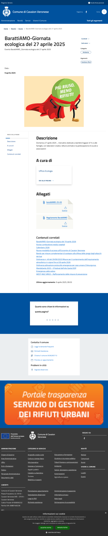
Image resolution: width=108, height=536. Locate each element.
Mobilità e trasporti (35, 479)
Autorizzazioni (59, 473)
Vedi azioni (86, 43)
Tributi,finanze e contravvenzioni (66, 462)
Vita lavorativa (33, 462)
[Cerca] (104, 11)
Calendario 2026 (42, 247)
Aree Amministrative (8, 458)
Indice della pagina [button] (13, 135)
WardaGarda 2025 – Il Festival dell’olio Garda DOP (56, 268)
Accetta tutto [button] (46, 528)
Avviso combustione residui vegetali (50, 244)
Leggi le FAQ (32, 498)
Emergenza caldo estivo (45, 271)
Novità (13, 28)
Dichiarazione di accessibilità (64, 502)
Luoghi (83, 473)
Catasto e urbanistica (35, 473)
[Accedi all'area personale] (96, 2)
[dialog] (54, 523)
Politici (3, 470)
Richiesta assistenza (35, 502)
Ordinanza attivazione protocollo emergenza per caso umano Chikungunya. (66, 265)
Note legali (58, 498)
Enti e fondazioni (7, 466)
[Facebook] (85, 11)
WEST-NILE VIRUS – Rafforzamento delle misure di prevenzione (61, 274)
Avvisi (20, 28)
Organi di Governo (7, 454)
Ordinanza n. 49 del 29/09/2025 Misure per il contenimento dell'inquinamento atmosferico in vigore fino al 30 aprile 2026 (67, 261)
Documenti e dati (7, 477)
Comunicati (85, 458)
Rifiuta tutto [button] (62, 527)
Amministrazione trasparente (65, 491)
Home (6, 28)
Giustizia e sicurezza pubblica (64, 458)
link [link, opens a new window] (74, 523)
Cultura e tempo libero (36, 458)
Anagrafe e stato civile (36, 454)
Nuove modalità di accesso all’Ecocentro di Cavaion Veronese (60, 250)
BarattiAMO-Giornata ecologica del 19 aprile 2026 (56, 241)
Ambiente (57, 466)
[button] (54, 532)
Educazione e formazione (63, 454)
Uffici (3, 462)
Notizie (83, 454)
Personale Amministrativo (10, 474)
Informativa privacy (61, 494)
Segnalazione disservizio (36, 494)
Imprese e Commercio (35, 466)
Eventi (83, 476)
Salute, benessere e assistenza (65, 470)
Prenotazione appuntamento (38, 491)
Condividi (85, 39)
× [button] (105, 513)
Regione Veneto (6, 2)
